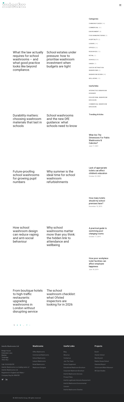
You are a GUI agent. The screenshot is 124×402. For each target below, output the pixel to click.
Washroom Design (96, 74)
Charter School (99, 355)
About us (67, 355)
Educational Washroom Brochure (74, 367)
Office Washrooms (39, 352)
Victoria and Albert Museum (104, 367)
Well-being (93, 78)
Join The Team (69, 361)
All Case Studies (100, 371)
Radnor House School (102, 361)
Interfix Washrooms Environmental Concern (75, 385)
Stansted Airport (100, 364)
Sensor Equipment (70, 364)
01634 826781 (9, 364)
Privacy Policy (68, 377)
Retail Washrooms (39, 364)
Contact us (67, 358)
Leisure (92, 43)
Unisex (91, 63)
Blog (65, 352)
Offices (92, 47)
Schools (92, 59)
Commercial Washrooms (41, 355)
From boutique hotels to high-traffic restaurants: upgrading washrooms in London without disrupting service (28, 287)
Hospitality (93, 39)
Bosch (97, 352)
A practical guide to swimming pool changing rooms (98, 231)
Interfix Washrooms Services (73, 374)
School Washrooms (39, 358)
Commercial (93, 27)
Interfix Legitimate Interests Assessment (77, 380)
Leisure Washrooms (39, 361)
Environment (94, 31)
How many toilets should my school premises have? (97, 201)
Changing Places (95, 23)
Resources (93, 51)
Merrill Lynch (99, 358)
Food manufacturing (97, 35)
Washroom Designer (39, 367)
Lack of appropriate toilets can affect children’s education (98, 171)
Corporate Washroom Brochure (74, 371)
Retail (91, 55)
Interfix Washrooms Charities (73, 389)
